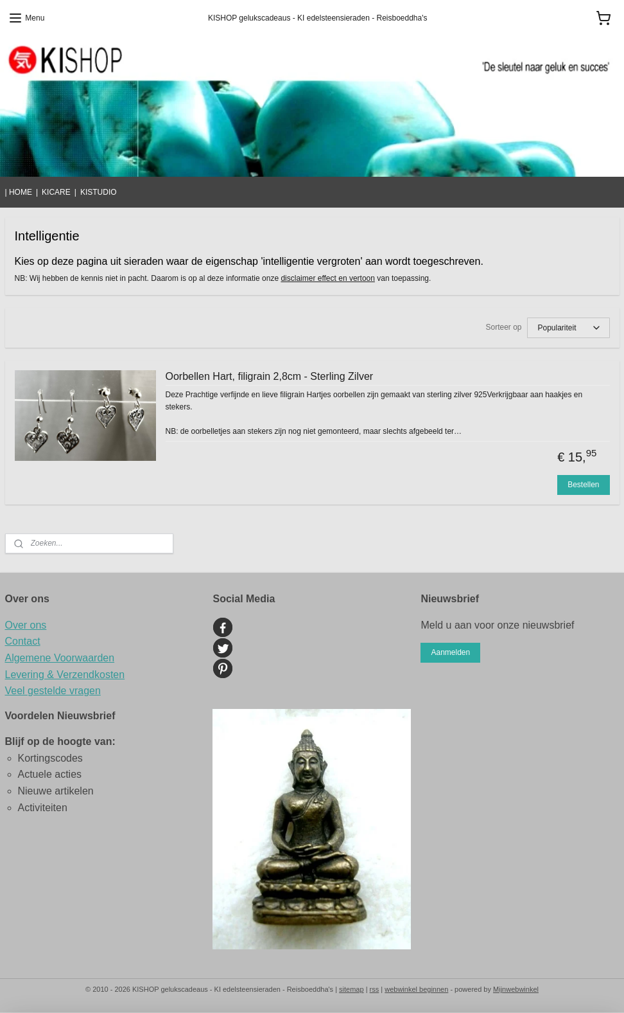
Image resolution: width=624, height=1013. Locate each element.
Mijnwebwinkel (516, 989)
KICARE (56, 192)
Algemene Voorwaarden (60, 657)
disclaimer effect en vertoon (328, 278)
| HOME (18, 192)
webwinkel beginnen (416, 989)
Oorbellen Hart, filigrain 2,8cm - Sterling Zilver (270, 376)
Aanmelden (450, 652)
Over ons (26, 625)
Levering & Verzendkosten (65, 674)
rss (374, 989)
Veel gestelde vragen (53, 690)
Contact (22, 641)
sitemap (351, 989)
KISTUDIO (98, 192)
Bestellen (583, 484)
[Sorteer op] (568, 327)
